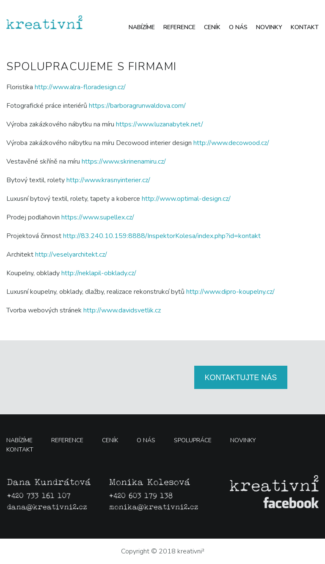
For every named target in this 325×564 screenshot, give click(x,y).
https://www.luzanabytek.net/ (159, 124)
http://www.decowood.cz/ (231, 143)
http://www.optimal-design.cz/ (186, 198)
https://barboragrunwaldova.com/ (137, 105)
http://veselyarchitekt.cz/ (71, 254)
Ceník (212, 27)
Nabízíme (142, 27)
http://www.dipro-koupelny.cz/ (230, 291)
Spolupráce (193, 440)
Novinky (269, 27)
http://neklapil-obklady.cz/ (98, 273)
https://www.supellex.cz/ (97, 217)
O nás (238, 27)
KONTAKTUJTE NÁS (241, 377)
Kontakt (305, 27)
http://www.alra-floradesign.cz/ (80, 87)
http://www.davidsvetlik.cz (122, 310)
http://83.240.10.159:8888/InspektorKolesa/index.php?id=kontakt (162, 236)
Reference (179, 27)
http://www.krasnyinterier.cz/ (108, 180)
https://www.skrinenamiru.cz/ (124, 161)
